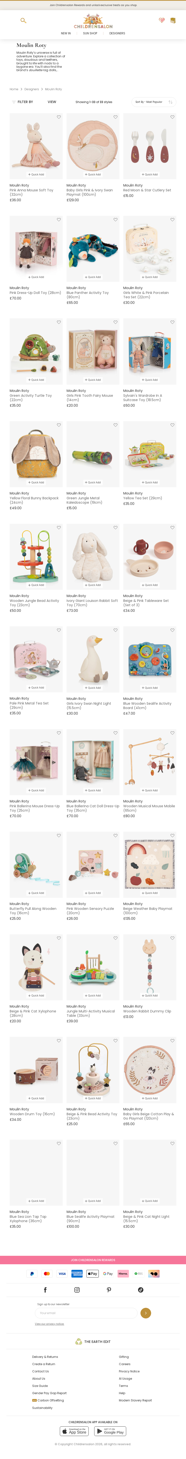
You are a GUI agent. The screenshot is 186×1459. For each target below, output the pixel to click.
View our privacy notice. (49, 1324)
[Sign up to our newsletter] (145, 1313)
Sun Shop (90, 33)
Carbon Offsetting (48, 1400)
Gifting (124, 1357)
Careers (125, 1364)
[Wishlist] (162, 20)
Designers (117, 33)
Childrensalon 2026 (88, 1444)
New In (66, 33)
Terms (123, 1386)
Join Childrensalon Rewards (93, 1260)
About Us (38, 1379)
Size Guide (40, 1386)
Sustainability (42, 1408)
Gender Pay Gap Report (49, 1393)
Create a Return (43, 1364)
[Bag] (173, 20)
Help (122, 1393)
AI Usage (125, 1379)
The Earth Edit (92, 1341)
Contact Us (40, 1371)
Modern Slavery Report (135, 1400)
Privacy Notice (129, 1371)
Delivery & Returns (45, 1357)
